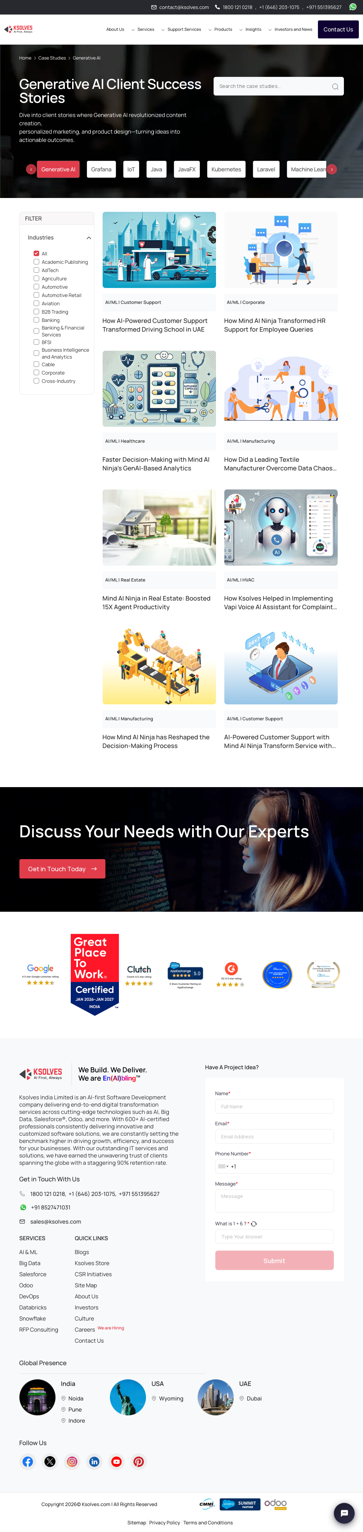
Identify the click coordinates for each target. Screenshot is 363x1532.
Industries (41, 237)
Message (226, 1184)
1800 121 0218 (237, 7)
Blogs (82, 1252)
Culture (84, 1318)
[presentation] (31, 169)
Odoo (26, 1285)
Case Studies (52, 58)
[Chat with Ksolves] (344, 1513)
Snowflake (32, 1318)
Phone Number (233, 1154)
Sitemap (136, 1523)
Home (25, 58)
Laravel (266, 169)
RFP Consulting (38, 1329)
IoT (131, 169)
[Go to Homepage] (18, 29)
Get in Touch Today (62, 869)
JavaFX (187, 169)
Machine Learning (313, 169)
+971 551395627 (324, 7)
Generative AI (58, 169)
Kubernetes (226, 169)
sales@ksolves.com (56, 1221)
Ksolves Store (92, 1263)
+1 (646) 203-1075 (279, 7)
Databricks (33, 1307)
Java (156, 169)
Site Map (86, 1285)
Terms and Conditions (208, 1523)
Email (222, 1123)
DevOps (29, 1296)
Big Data (30, 1263)
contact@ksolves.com (184, 7)
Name (223, 1093)
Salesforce (33, 1274)
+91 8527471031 (43, 1208)
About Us (86, 1296)
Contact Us (338, 29)
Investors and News (293, 29)
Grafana (101, 169)
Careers (99, 1329)
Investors (86, 1307)
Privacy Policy (164, 1523)
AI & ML (28, 1252)
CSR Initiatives (93, 1274)
